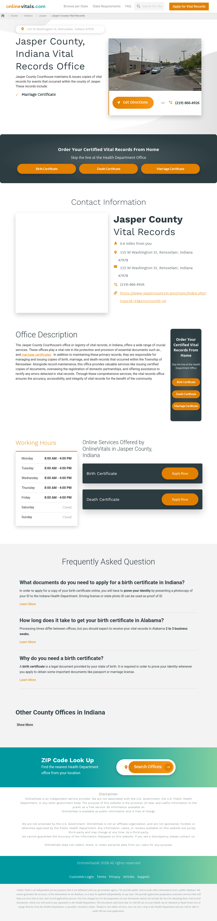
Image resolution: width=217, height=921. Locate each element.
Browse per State (77, 6)
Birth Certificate (47, 169)
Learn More (28, 604)
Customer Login (81, 877)
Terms (101, 877)
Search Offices (147, 767)
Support (143, 877)
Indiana (28, 15)
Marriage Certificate (39, 95)
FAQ (128, 6)
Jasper (43, 15)
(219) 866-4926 (187, 103)
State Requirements (107, 6)
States (14, 15)
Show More (25, 725)
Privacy (114, 877)
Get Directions (133, 102)
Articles (128, 877)
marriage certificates (36, 355)
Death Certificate (108, 169)
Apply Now (180, 473)
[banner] (26, 6)
